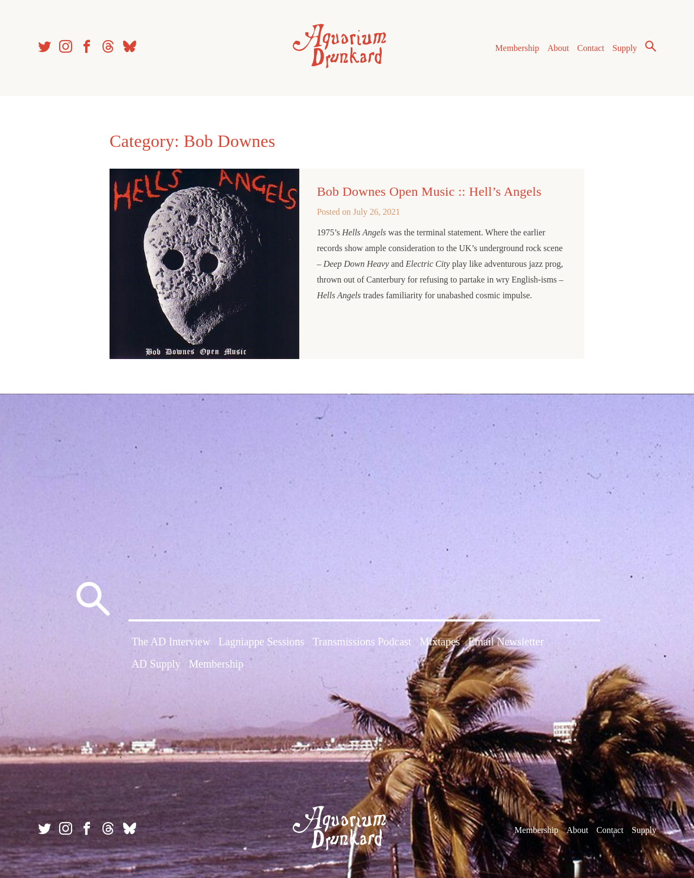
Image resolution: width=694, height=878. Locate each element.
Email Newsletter (505, 642)
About (558, 48)
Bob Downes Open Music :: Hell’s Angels (429, 191)
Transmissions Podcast (362, 642)
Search (650, 46)
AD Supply (156, 664)
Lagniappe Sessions (261, 642)
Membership (517, 48)
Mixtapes (440, 642)
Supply (625, 48)
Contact (591, 48)
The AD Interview (170, 642)
